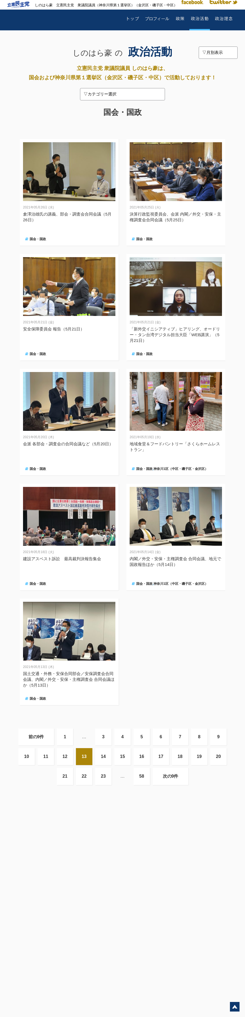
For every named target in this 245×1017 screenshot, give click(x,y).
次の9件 (170, 776)
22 (84, 776)
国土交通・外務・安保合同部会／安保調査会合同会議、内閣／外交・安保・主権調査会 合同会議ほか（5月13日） (69, 679)
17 (160, 756)
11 (45, 756)
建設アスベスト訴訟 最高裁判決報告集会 (62, 558)
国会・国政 (38, 239)
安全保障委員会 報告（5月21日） (53, 329)
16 (141, 756)
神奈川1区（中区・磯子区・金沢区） (180, 469)
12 (64, 756)
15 (122, 756)
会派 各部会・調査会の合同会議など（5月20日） (68, 443)
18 (180, 756)
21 (64, 776)
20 (218, 756)
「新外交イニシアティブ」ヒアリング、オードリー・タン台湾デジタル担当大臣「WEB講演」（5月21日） (175, 335)
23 (103, 776)
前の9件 (36, 736)
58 (141, 776)
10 (26, 756)
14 (103, 756)
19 (199, 756)
